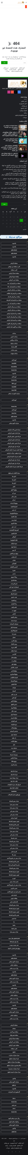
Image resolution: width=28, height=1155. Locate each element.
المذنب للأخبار (14, 667)
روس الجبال (14, 644)
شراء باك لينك (14, 771)
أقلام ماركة (14, 347)
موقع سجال (14, 657)
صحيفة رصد (14, 748)
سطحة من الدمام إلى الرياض (14, 313)
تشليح (14, 1052)
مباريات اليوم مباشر (14, 423)
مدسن (14, 573)
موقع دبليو (14, 664)
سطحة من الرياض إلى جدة (14, 283)
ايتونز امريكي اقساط (14, 871)
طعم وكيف (14, 607)
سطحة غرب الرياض (14, 280)
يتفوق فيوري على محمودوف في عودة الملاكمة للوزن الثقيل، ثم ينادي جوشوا (14, 192)
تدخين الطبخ (14, 704)
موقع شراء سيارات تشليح (14, 1062)
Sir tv (14, 1098)
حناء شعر (14, 918)
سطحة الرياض (14, 263)
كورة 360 (14, 383)
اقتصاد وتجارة (12, 69)
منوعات (8, 71)
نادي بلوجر (14, 557)
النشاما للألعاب (14, 677)
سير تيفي (14, 1105)
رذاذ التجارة (14, 604)
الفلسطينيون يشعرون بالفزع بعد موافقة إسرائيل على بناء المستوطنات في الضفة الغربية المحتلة (15, 184)
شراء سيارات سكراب (14, 1055)
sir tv (14, 1108)
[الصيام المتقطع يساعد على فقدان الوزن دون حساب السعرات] (23, 141)
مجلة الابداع (14, 580)
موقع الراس (14, 671)
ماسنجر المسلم (14, 731)
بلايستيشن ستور (14, 902)
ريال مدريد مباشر (14, 968)
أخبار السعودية (13, 68)
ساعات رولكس (14, 340)
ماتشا (14, 925)
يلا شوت (14, 243)
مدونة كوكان (14, 543)
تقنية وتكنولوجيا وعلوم (16, 71)
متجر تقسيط (14, 838)
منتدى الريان (14, 765)
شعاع (14, 637)
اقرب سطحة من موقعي (14, 266)
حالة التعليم (14, 684)
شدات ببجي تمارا (14, 804)
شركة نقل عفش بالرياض (14, 433)
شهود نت (14, 610)
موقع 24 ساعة (14, 503)
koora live (14, 370)
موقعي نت (14, 661)
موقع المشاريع (14, 674)
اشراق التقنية (14, 506)
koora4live (14, 366)
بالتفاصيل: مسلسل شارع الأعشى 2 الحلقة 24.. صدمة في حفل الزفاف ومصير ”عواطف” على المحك (9, 148)
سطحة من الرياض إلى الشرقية (14, 300)
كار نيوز (14, 550)
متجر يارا (14, 634)
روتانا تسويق (14, 577)
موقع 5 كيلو (14, 490)
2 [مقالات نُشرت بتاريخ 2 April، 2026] (6, 214)
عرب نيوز (14, 526)
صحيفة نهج (14, 547)
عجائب (14, 560)
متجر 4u (14, 855)
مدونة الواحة (14, 724)
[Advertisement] (14, 24)
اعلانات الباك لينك (14, 788)
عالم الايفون (14, 533)
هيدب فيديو (14, 597)
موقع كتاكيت (14, 741)
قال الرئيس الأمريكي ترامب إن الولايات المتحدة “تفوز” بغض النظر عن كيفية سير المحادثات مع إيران (13, 197)
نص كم (14, 493)
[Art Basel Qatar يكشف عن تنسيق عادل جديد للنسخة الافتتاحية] (23, 127)
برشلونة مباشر (14, 965)
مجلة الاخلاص (14, 758)
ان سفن (14, 510)
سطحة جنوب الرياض (14, 1045)
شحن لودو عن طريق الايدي (14, 891)
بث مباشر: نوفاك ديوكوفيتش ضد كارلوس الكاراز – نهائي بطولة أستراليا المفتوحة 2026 (10, 134)
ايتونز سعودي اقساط (14, 821)
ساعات (14, 333)
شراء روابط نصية (14, 778)
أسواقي (14, 537)
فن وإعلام (5, 68)
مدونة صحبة (14, 620)
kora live (14, 413)
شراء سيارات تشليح (14, 1058)
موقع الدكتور (14, 701)
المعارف (14, 590)
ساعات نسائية (14, 343)
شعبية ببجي (14, 895)
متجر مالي (14, 496)
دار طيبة (14, 738)
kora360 (14, 363)
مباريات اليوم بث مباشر (14, 393)
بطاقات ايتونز (14, 898)
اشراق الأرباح (14, 630)
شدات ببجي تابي (14, 811)
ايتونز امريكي (14, 818)
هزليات (14, 687)
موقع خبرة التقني (14, 553)
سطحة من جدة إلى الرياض (14, 310)
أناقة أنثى (14, 563)
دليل (14, 744)
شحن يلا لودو (14, 888)
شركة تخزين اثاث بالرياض (14, 429)
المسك (14, 691)
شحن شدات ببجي (14, 881)
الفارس (14, 654)
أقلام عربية (14, 647)
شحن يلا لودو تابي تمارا (14, 865)
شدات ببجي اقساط (14, 801)
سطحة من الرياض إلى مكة (14, 286)
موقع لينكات (14, 728)
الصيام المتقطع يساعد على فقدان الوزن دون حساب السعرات (10, 140)
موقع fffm (14, 761)
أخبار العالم (22, 68)
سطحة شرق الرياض (14, 276)
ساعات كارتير (14, 336)
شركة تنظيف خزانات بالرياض (14, 453)
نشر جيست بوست (14, 945)
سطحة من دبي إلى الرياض (14, 307)
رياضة (6, 69)
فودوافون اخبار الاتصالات (14, 794)
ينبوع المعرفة (14, 681)
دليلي (14, 486)
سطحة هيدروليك (14, 1035)
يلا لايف (14, 1078)
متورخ (14, 570)
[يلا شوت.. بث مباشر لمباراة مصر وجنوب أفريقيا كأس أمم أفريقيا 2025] (23, 155)
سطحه (14, 1028)
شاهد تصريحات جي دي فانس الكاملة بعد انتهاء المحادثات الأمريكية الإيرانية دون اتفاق (14, 166)
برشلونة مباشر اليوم (14, 1121)
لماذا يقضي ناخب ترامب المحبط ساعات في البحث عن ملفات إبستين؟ (14, 170)
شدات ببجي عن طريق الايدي (14, 858)
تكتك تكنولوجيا (14, 540)
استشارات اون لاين (14, 587)
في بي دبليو (14, 694)
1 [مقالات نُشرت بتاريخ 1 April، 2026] (10, 214)
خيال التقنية (14, 516)
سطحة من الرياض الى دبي (14, 303)
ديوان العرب (14, 640)
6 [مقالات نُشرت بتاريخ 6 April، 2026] (17, 217)
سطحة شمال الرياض (14, 273)
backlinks (14, 791)
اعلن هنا (14, 476)
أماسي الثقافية (14, 567)
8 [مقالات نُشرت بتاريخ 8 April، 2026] (10, 217)
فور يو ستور (14, 851)
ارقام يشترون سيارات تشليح (14, 1065)
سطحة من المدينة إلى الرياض (14, 320)
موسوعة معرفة (14, 754)
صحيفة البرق (14, 714)
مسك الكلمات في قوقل (14, 473)
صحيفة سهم (14, 734)
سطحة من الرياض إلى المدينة (14, 317)
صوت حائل (14, 711)
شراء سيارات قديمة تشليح (14, 1072)
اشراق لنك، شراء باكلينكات (14, 784)
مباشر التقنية (14, 617)
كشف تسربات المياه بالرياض (14, 456)
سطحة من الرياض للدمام (14, 296)
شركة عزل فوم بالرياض (14, 446)
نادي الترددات (14, 583)
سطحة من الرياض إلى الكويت (14, 323)
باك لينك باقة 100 (14, 942)
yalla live (14, 1132)
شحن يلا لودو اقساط (14, 824)
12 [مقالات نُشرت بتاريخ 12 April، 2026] (21, 220)
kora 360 (14, 390)
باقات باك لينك (14, 781)
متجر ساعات (14, 350)
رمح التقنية (14, 600)
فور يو (14, 878)
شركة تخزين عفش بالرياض (14, 436)
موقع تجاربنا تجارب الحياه (14, 948)
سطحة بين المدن (14, 1032)
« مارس (25, 229)
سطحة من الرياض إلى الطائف (14, 293)
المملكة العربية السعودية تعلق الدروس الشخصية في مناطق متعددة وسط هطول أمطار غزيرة (13, 174)
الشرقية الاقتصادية (14, 530)
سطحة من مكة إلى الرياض (14, 290)
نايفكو (14, 751)
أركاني (14, 614)
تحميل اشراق (14, 594)
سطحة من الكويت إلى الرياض (14, 327)
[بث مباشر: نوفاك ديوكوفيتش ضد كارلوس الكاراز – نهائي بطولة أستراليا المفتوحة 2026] (23, 134)
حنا (14, 922)
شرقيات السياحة (14, 624)
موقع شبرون (14, 718)
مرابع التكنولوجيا (14, 513)
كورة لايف (14, 360)
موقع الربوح (14, 708)
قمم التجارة (14, 721)
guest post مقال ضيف (14, 938)
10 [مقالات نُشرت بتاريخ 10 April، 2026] (3, 217)
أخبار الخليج (20, 69)
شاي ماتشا (14, 928)
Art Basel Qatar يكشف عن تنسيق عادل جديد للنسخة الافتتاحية (11, 127)
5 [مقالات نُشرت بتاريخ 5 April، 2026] (21, 217)
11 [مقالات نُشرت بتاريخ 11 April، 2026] (25, 220)
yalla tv (14, 1085)
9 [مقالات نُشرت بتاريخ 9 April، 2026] (6, 217)
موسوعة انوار (14, 627)
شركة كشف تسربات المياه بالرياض (14, 450)
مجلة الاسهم (14, 523)
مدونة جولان (14, 651)
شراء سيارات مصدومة (14, 1068)
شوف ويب (14, 520)
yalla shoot (14, 250)
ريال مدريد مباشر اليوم (14, 1118)
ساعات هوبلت (14, 353)
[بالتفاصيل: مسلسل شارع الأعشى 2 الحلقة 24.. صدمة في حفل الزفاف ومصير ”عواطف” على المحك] (23, 147)
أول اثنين (14, 697)
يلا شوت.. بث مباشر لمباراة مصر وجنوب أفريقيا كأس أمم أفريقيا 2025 (9, 155)
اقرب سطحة (14, 270)
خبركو (14, 500)
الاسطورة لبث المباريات (14, 1092)
